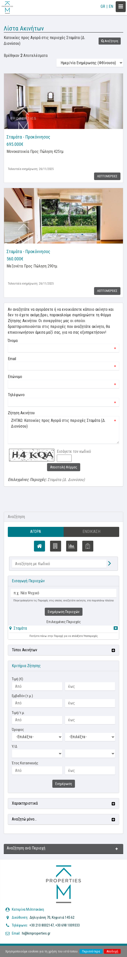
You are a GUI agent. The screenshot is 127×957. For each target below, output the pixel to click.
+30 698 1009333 (67, 925)
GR (103, 6)
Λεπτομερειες (107, 176)
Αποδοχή (112, 951)
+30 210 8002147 (41, 925)
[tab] (63, 629)
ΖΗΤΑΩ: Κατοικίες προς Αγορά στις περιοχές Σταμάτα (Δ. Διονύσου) (63, 430)
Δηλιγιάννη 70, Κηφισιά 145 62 (52, 917)
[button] (110, 41)
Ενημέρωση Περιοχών (63, 612)
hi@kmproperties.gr (36, 933)
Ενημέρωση (63, 784)
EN (111, 6)
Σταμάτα (20, 628)
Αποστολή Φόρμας (63, 467)
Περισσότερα (91, 951)
